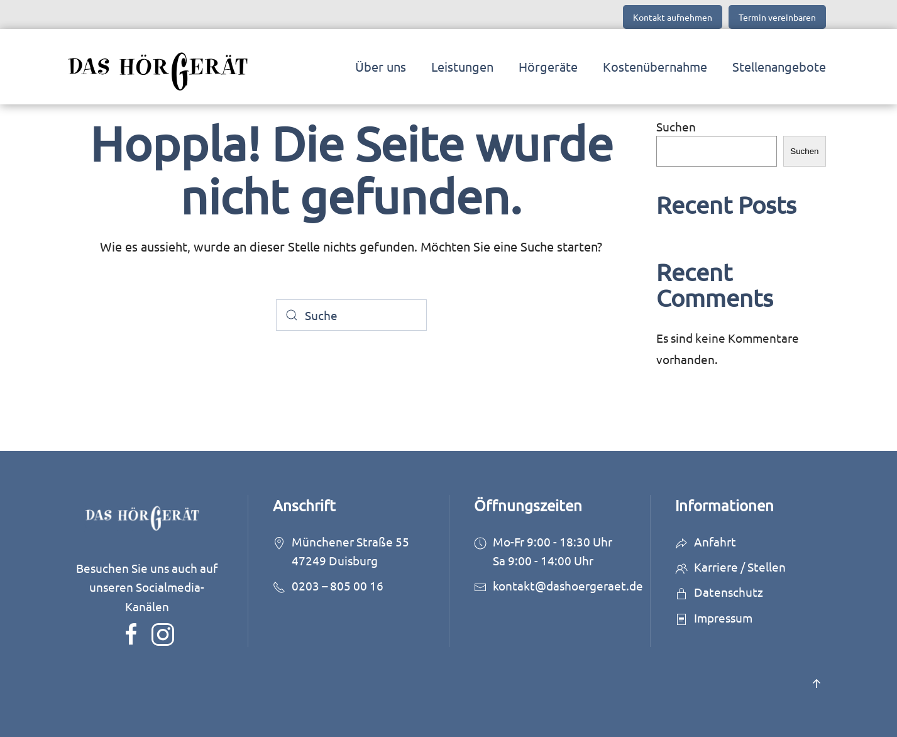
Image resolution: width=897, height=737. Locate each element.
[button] (816, 683)
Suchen (676, 126)
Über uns (380, 66)
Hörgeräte (548, 66)
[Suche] (351, 315)
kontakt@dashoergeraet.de (568, 585)
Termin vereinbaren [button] (777, 17)
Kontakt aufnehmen (672, 17)
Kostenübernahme (655, 66)
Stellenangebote (779, 66)
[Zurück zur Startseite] (163, 67)
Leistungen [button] (462, 66)
